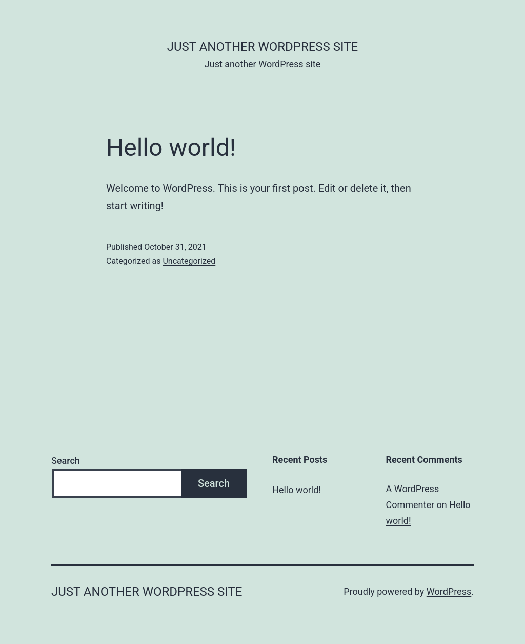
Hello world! (171, 147)
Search (65, 460)
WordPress (449, 591)
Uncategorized (189, 261)
